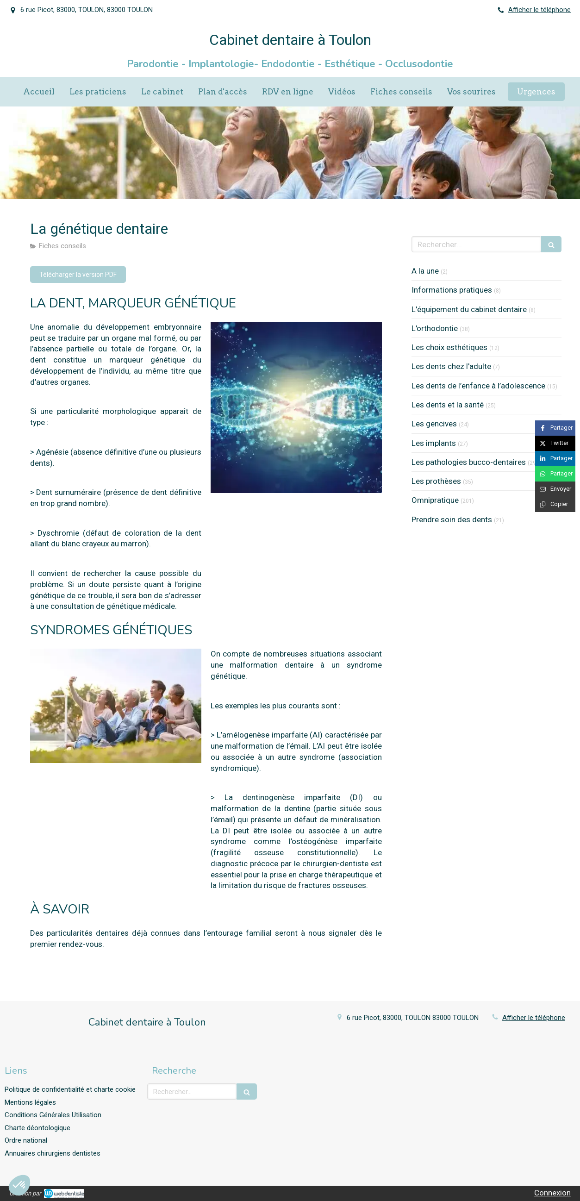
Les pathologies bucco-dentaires (469, 462)
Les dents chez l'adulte (451, 366)
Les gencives (434, 423)
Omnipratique (435, 500)
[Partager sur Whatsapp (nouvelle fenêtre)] (555, 474)
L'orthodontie (435, 328)
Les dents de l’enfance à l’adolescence (478, 385)
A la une (425, 270)
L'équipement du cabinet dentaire (469, 309)
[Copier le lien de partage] (555, 504)
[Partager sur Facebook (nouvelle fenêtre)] (555, 428)
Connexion (552, 1192)
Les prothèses (436, 481)
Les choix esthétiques (449, 347)
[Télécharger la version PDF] (78, 274)
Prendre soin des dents (452, 519)
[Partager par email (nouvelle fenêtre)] (555, 489)
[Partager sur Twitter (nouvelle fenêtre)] (555, 443)
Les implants (434, 443)
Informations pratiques (452, 289)
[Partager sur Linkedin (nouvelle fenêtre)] (555, 458)
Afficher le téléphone (539, 10)
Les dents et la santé (448, 404)
